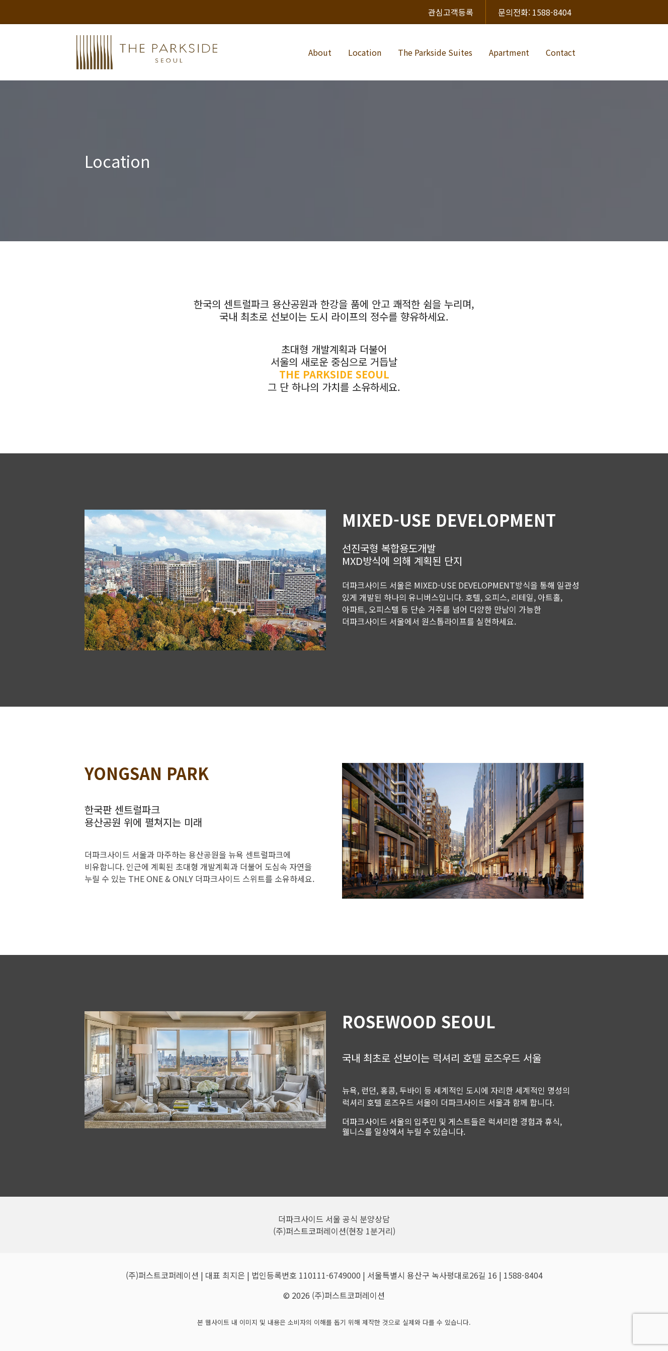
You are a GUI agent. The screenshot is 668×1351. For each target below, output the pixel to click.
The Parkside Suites (435, 52)
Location (364, 52)
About (319, 52)
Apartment (509, 52)
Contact (560, 52)
